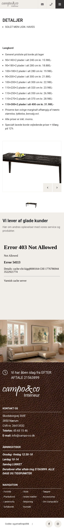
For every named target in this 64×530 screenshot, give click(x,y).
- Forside (7, 491)
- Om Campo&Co (50, 501)
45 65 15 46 (20, 430)
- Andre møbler (29, 496)
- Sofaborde (8, 506)
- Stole (25, 491)
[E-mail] (42, 4)
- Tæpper (46, 491)
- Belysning (27, 501)
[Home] (19, 4)
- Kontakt (26, 506)
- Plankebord (9, 496)
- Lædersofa (8, 501)
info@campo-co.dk (23, 435)
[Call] (51, 4)
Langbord (8, 48)
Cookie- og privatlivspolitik (17, 524)
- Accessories (48, 496)
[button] (59, 4)
